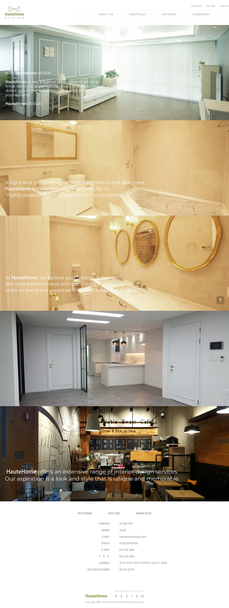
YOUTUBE (210, 6)
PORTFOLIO (138, 14)
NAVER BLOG (143, 513)
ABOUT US (106, 14)
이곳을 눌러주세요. (128, 543)
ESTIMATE (169, 14)
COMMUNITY (201, 14)
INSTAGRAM (196, 6)
